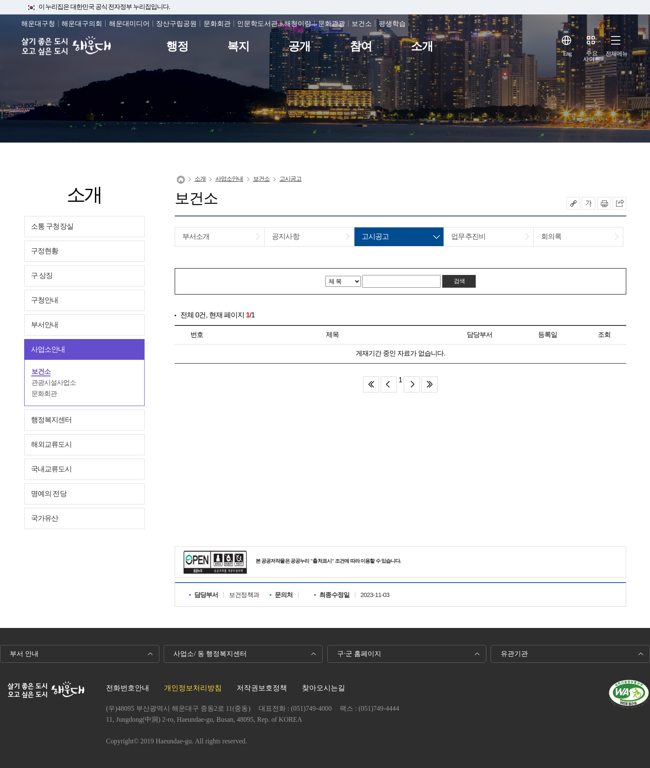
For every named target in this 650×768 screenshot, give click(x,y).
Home (181, 180)
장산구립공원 (176, 23)
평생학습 (392, 23)
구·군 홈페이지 (359, 653)
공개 (299, 46)
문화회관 (217, 23)
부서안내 (45, 325)
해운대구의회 (81, 23)
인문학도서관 (257, 23)
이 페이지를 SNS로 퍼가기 (619, 203)
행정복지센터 (51, 420)
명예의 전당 (49, 494)
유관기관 (514, 653)
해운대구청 (38, 23)
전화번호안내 (127, 688)
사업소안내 (48, 349)
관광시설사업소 (53, 382)
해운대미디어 (129, 23)
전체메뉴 (616, 53)
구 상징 (42, 276)
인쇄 (604, 203)
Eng (567, 53)
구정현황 (45, 251)
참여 (361, 46)
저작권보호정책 (262, 688)
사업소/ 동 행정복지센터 (209, 653)
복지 (238, 46)
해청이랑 (297, 23)
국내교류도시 (51, 469)
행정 (177, 46)
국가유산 (45, 518)
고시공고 (290, 179)
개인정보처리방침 (193, 688)
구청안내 (45, 300)
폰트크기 (588, 203)
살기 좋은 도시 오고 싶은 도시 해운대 (66, 46)
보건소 (362, 23)
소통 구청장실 (52, 226)
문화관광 (331, 23)
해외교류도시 (51, 444)
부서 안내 (24, 653)
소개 (422, 46)
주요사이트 (592, 56)
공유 (573, 203)
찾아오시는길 (323, 688)
